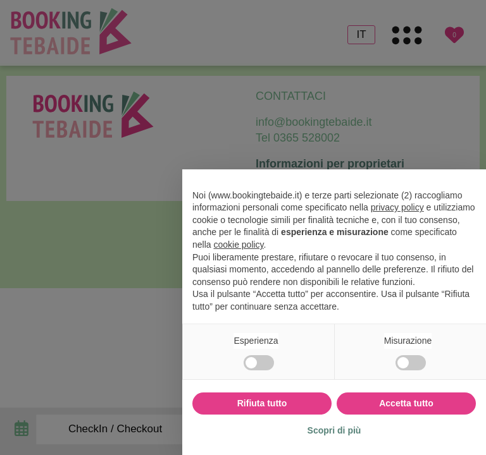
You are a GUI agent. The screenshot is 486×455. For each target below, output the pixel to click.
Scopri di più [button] (334, 430)
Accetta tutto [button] (406, 403)
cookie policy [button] (238, 245)
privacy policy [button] (397, 207)
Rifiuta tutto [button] (262, 403)
